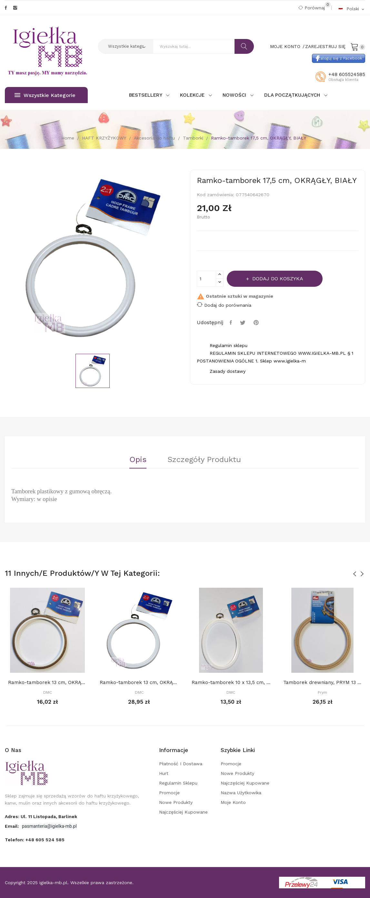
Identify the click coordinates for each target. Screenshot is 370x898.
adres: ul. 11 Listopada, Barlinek (41, 816)
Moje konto (233, 802)
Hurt (163, 773)
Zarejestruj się (325, 46)
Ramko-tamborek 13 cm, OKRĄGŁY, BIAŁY (139, 682)
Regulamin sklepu (178, 783)
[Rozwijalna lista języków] (351, 8)
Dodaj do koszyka (277, 278)
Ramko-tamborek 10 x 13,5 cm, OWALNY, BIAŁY (231, 682)
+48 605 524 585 (45, 839)
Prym (322, 692)
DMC (47, 692)
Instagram (15, 7)
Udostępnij (231, 322)
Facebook (6, 7)
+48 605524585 (346, 74)
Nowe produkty (176, 802)
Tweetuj (243, 322)
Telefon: (35, 839)
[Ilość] (206, 279)
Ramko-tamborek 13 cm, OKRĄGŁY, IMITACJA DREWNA (47, 682)
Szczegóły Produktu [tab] (204, 460)
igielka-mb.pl (53, 882)
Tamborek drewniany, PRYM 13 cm (322, 682)
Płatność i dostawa (180, 763)
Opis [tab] (137, 460)
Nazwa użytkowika (241, 792)
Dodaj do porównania (224, 305)
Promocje (169, 792)
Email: (12, 826)
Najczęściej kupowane (183, 812)
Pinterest (257, 322)
